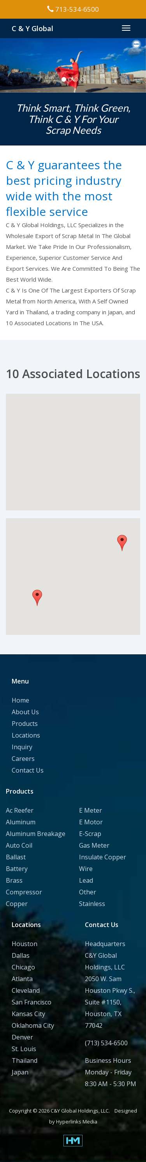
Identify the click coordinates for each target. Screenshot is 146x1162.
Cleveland (26, 990)
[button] (71, 465)
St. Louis (24, 1049)
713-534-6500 (73, 9)
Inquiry (22, 747)
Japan (20, 1072)
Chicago (23, 967)
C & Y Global (32, 28)
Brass (14, 880)
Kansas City (28, 1014)
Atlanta (22, 978)
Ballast (16, 857)
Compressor (24, 892)
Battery (17, 868)
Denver (22, 1037)
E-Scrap (90, 833)
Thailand (24, 1060)
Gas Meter (94, 845)
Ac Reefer (19, 810)
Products (25, 723)
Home (20, 700)
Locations (26, 735)
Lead (86, 880)
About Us (25, 712)
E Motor (91, 822)
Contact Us (28, 770)
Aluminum (20, 822)
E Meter (90, 810)
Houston (24, 943)
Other (87, 892)
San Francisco (31, 1002)
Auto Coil (19, 845)
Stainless (92, 903)
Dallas (21, 955)
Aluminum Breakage (35, 833)
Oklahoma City (33, 1025)
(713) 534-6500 (106, 1043)
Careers (23, 758)
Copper (17, 903)
